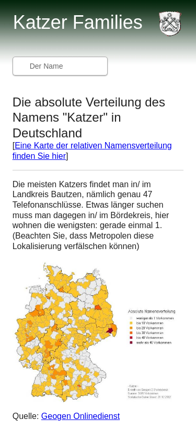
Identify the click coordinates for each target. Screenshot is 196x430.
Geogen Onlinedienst (80, 416)
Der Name (46, 66)
